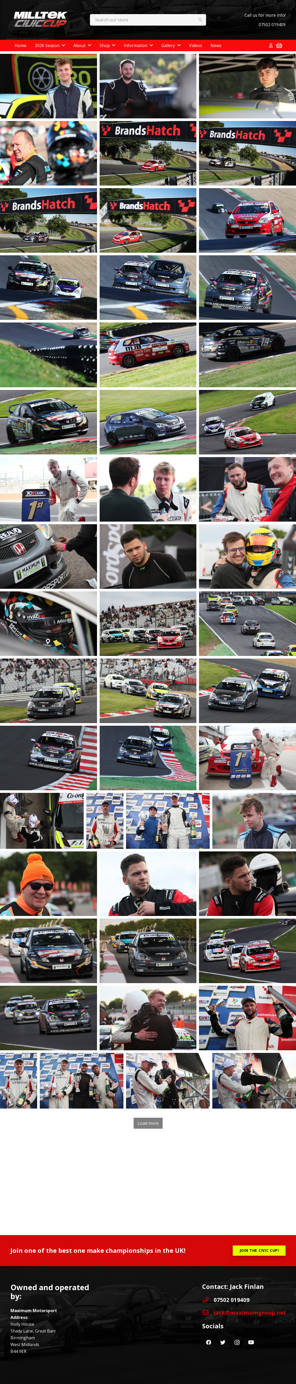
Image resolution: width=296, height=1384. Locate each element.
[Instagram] (236, 1342)
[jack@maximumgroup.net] (208, 1313)
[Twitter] (222, 1342)
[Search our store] (148, 20)
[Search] (200, 20)
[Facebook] (208, 1342)
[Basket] (279, 45)
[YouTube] (251, 1342)
